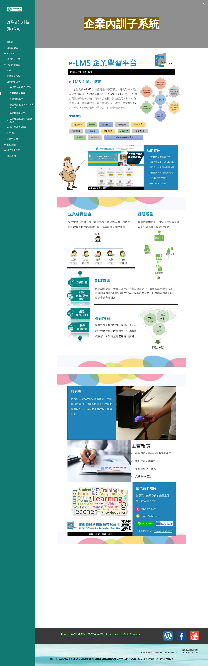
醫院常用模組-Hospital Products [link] (21, 106)
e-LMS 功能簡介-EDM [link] (20, 87)
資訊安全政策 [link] (13, 150)
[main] (121, 23)
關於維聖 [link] (11, 144)
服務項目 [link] (11, 42)
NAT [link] (9, 70)
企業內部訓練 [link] (13, 81)
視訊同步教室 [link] (13, 64)
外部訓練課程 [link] (16, 99)
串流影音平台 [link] (13, 59)
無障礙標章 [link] (12, 47)
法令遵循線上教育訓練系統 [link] (21, 120)
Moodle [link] (11, 53)
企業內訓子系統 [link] (17, 93)
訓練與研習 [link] (12, 139)
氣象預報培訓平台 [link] (18, 113)
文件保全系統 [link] (13, 76)
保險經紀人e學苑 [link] (18, 127)
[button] (204, 4)
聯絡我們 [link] (11, 156)
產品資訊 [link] (11, 133)
